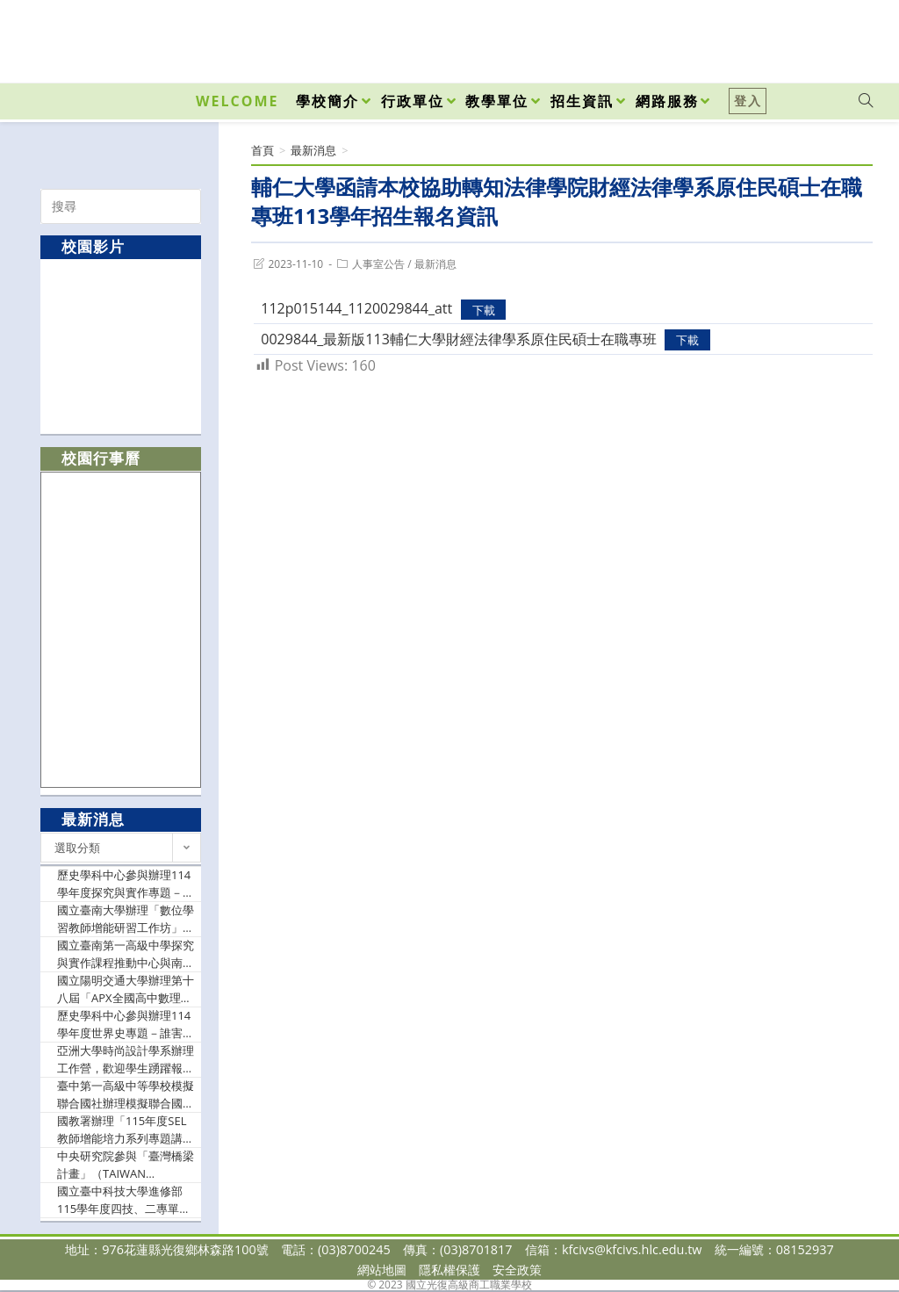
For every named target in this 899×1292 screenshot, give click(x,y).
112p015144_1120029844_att (356, 308)
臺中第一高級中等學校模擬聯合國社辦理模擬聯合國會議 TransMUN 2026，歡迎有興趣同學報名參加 (125, 1095)
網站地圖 (381, 1269)
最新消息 (435, 263)
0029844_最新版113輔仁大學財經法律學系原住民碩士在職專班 (459, 339)
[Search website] (866, 101)
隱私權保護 (449, 1269)
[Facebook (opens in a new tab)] (765, 37)
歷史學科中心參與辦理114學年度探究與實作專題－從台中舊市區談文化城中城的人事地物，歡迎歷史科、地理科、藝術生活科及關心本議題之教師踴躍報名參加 (125, 884)
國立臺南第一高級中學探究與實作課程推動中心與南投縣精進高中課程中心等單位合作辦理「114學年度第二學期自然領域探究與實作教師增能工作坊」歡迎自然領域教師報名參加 (125, 954)
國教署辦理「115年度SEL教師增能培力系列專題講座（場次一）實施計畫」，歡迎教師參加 (125, 1130)
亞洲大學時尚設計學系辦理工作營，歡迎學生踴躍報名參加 (125, 1060)
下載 (483, 309)
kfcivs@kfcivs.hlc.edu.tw (632, 1249)
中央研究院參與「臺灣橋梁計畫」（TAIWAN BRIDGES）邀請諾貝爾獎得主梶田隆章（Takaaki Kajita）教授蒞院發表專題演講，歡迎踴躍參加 (126, 1165)
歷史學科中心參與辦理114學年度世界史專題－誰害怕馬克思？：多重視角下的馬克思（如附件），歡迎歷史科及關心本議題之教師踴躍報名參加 (125, 1024)
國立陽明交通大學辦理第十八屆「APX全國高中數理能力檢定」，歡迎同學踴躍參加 (125, 989)
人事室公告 (378, 263)
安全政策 (517, 1269)
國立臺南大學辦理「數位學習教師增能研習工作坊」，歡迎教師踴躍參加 (125, 919)
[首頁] (262, 150)
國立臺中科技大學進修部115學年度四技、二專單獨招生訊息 (124, 1200)
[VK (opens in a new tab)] (843, 37)
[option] (121, 345)
